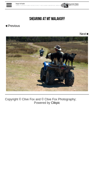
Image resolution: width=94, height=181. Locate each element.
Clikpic (55, 103)
